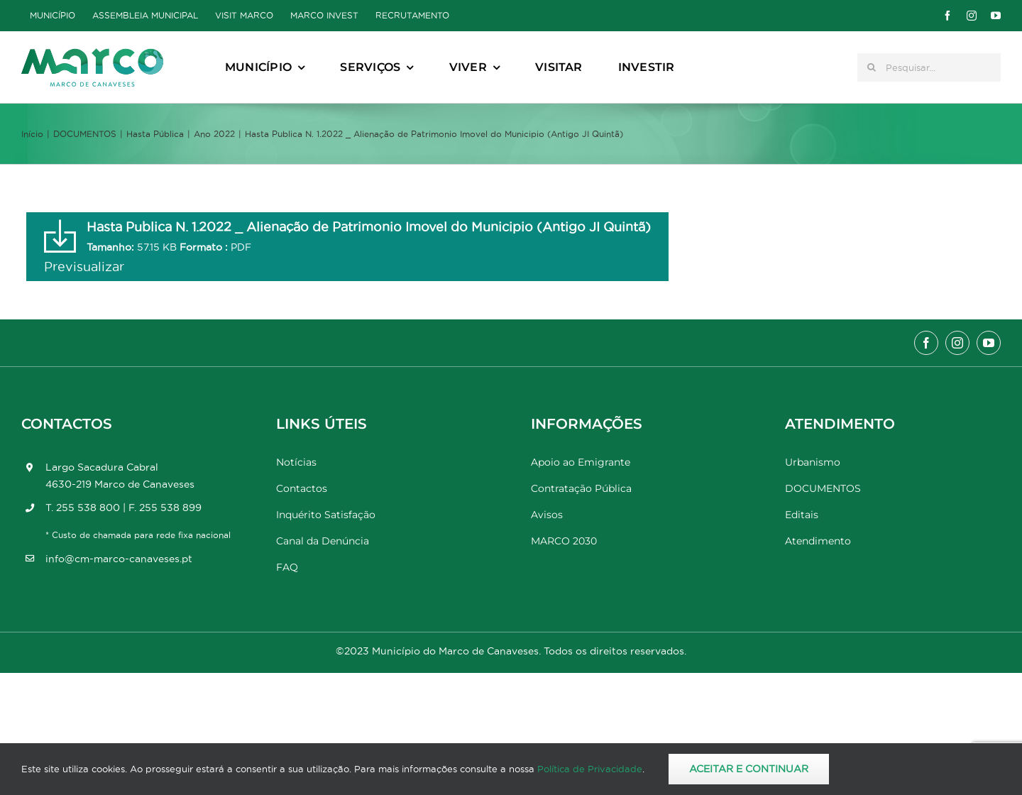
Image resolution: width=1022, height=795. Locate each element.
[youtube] (996, 16)
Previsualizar (84, 266)
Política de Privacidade (589, 769)
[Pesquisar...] (929, 67)
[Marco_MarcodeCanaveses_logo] (92, 54)
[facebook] (947, 16)
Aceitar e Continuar (748, 768)
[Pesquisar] (871, 67)
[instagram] (972, 16)
